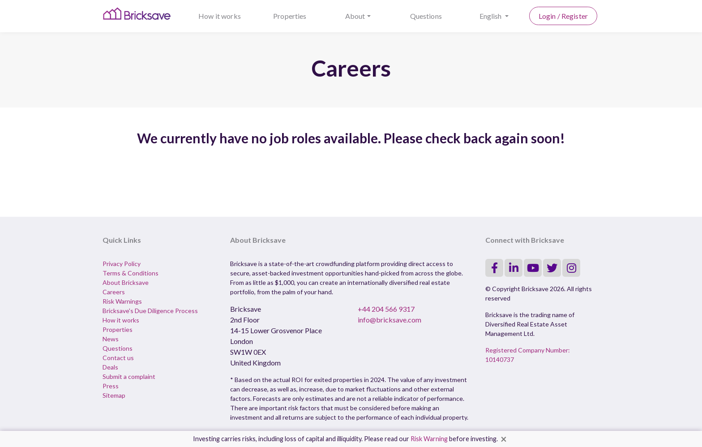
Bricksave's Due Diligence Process (150, 310)
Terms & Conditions (130, 273)
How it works (219, 16)
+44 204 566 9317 (386, 309)
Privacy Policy (122, 263)
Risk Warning (429, 439)
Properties (290, 16)
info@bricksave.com (389, 319)
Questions (426, 16)
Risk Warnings (122, 301)
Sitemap (114, 395)
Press (111, 386)
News (111, 339)
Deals (110, 367)
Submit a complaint (129, 376)
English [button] (491, 16)
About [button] (355, 16)
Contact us (118, 357)
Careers (114, 292)
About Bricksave (126, 282)
